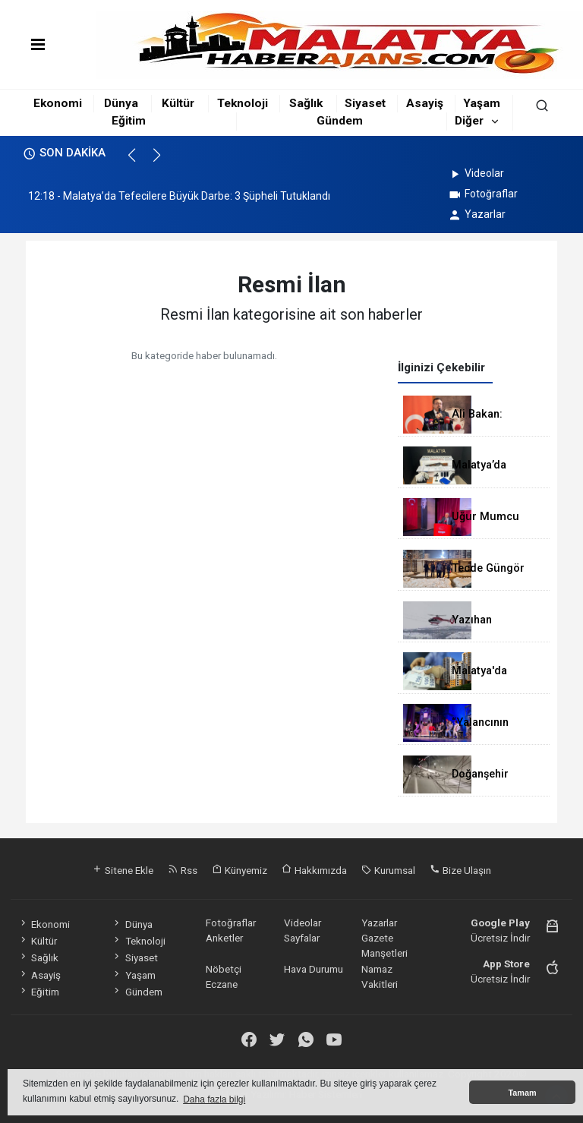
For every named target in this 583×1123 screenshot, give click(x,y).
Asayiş (424, 103)
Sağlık (306, 103)
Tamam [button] (522, 1092)
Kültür (178, 103)
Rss (182, 870)
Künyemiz (239, 870)
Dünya (121, 103)
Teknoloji (242, 103)
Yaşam (481, 103)
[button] (138, 161)
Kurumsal (388, 870)
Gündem (340, 121)
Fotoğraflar (482, 194)
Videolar (475, 173)
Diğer (469, 121)
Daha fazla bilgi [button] (214, 1099)
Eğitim (129, 121)
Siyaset (365, 103)
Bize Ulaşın (460, 870)
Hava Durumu (313, 969)
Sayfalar (302, 938)
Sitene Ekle (122, 870)
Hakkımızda (314, 870)
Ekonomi (57, 103)
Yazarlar (476, 214)
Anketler (224, 938)
